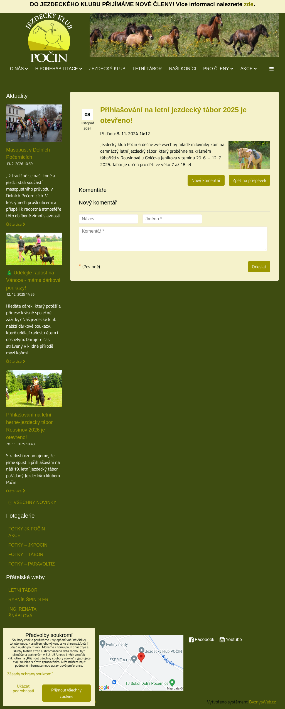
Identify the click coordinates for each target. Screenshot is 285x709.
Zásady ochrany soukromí (29, 674)
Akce (248, 68)
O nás (19, 68)
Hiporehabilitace (58, 68)
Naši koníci (182, 68)
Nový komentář (206, 180)
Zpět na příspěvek (249, 180)
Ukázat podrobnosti (23, 688)
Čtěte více (14, 224)
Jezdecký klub (107, 68)
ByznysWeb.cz (262, 701)
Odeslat (259, 266)
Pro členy (218, 68)
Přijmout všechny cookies (66, 693)
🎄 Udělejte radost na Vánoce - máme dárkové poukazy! (33, 280)
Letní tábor (147, 68)
